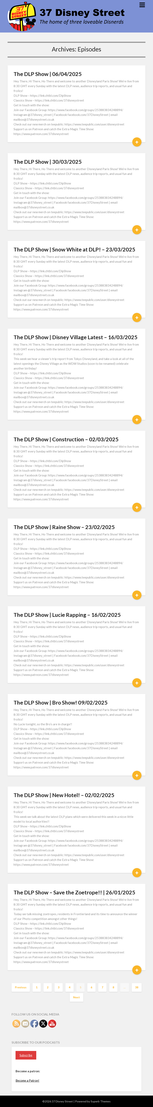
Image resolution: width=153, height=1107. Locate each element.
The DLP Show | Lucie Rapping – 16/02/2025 (67, 614)
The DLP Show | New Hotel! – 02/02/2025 (64, 795)
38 (136, 987)
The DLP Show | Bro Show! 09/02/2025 (61, 702)
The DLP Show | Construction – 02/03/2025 (66, 439)
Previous (20, 987)
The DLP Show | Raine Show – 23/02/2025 (64, 527)
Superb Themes (101, 1101)
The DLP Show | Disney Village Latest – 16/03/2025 (75, 337)
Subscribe (26, 1055)
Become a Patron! (27, 1080)
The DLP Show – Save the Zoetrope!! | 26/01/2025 (74, 892)
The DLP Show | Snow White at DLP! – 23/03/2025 (74, 249)
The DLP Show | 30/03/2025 (48, 161)
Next (76, 997)
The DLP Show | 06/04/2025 (48, 74)
